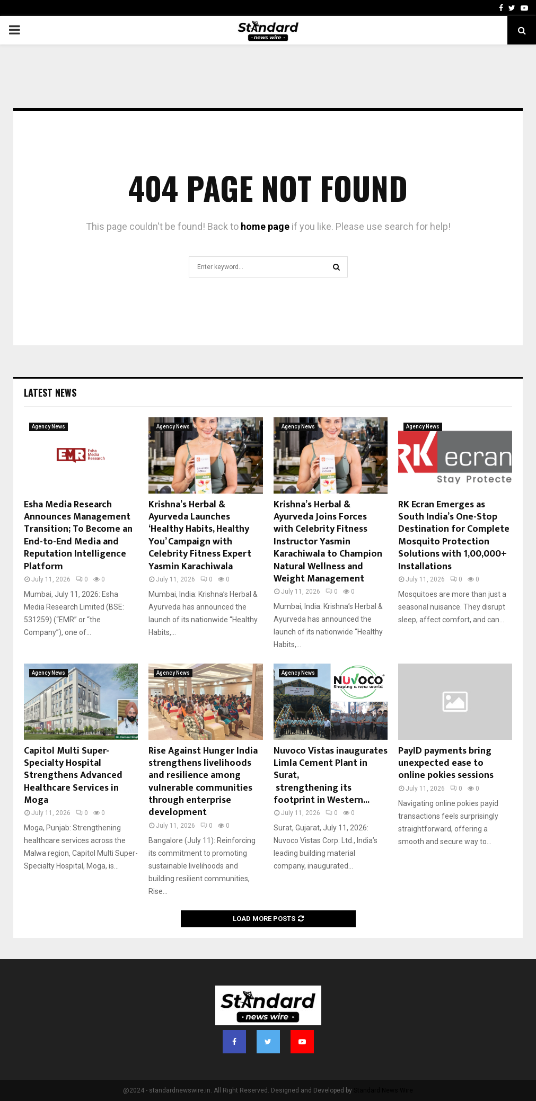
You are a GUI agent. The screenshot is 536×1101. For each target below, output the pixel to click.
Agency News (48, 426)
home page (265, 226)
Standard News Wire (383, 1090)
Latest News (50, 392)
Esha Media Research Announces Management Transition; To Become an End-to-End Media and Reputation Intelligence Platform (78, 536)
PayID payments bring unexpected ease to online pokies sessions (446, 763)
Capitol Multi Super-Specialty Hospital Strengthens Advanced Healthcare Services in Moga (73, 776)
